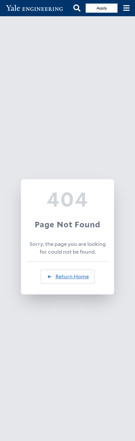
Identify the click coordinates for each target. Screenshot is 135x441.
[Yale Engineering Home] (36, 8)
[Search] (76, 8)
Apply (101, 8)
